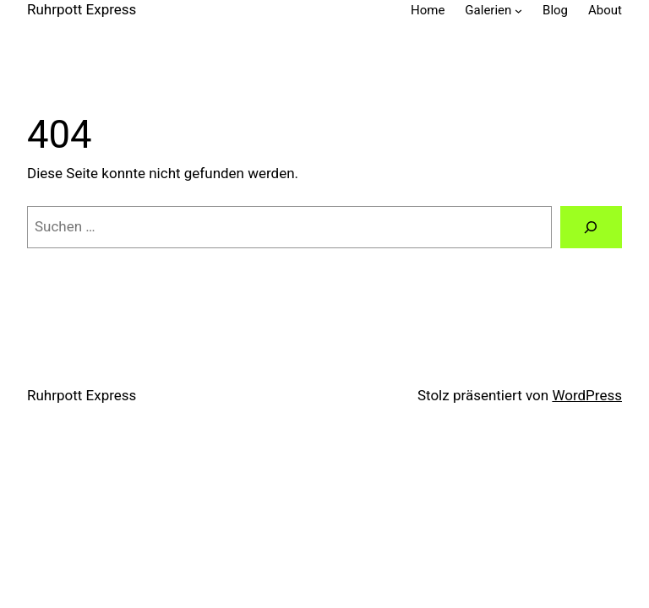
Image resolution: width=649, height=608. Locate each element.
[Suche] (591, 227)
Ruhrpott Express (81, 9)
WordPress (587, 395)
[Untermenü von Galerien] (518, 10)
